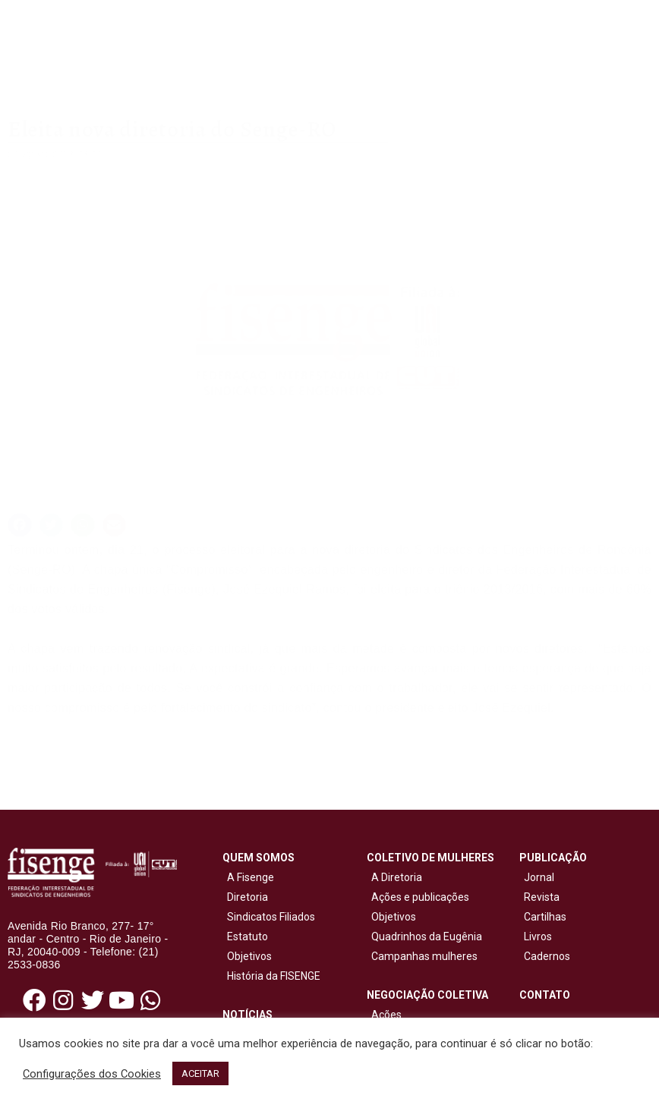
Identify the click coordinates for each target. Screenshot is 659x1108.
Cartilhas (545, 917)
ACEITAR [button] (200, 1073)
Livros (538, 936)
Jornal (539, 877)
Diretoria (245, 897)
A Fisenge (248, 877)
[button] (20, 525)
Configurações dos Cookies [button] (92, 1074)
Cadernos (547, 956)
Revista (542, 897)
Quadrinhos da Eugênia (424, 936)
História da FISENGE (271, 976)
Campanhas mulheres (422, 956)
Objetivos (247, 956)
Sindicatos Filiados (268, 917)
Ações (384, 1015)
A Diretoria (394, 877)
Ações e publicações (418, 897)
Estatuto (245, 936)
